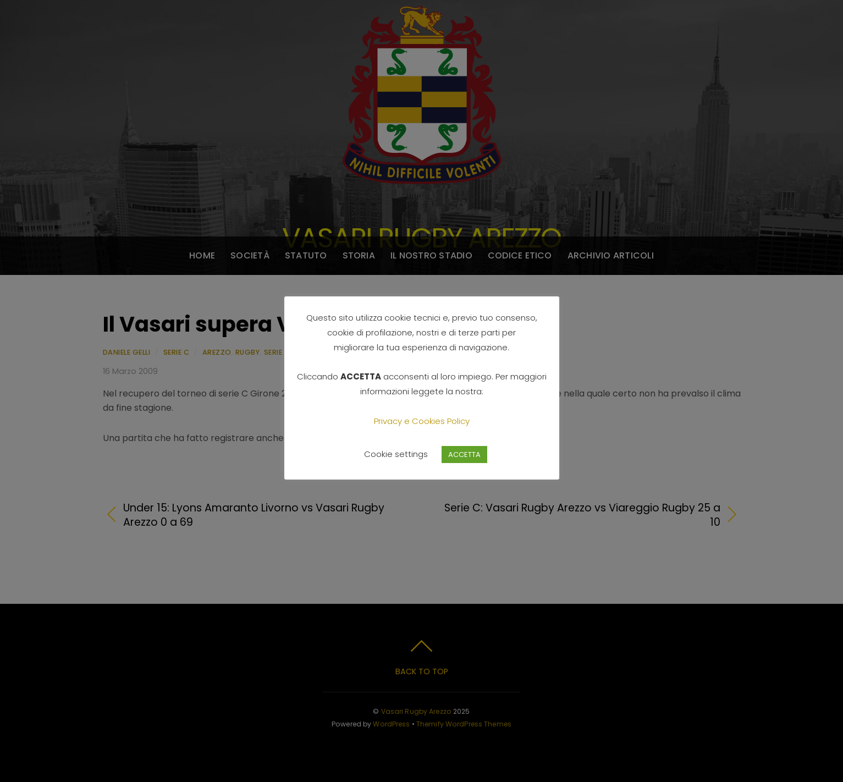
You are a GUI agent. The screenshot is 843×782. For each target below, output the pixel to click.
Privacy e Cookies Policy (422, 421)
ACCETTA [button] (464, 454)
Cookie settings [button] (396, 454)
